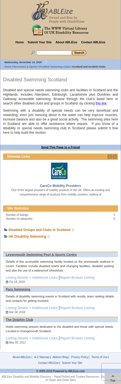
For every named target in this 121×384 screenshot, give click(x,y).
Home (19, 42)
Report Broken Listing (77, 278)
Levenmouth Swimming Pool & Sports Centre (41, 255)
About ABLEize (66, 42)
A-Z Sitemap (41, 357)
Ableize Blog (60, 357)
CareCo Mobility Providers (60, 186)
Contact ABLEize (93, 42)
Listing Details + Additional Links (32, 278)
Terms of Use (99, 357)
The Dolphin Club (19, 320)
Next (114, 156)
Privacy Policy (79, 357)
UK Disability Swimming (27, 236)
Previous (109, 156)
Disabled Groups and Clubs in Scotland (39, 230)
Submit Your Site (40, 42)
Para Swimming (18, 289)
